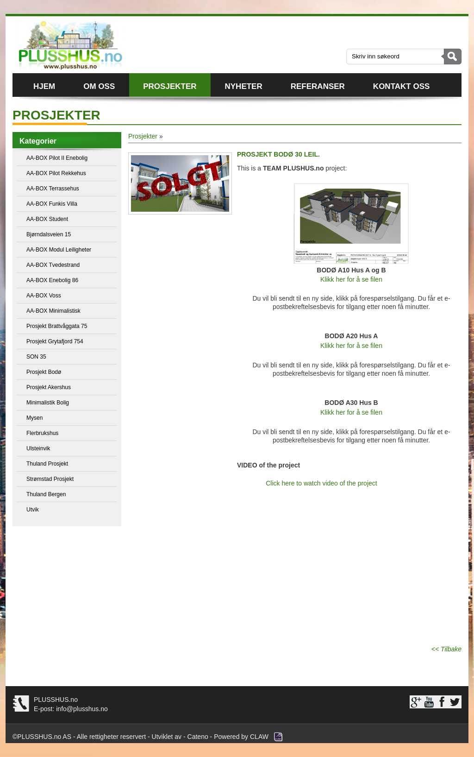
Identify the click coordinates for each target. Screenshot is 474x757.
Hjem (44, 86)
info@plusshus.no (80, 709)
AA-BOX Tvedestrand (53, 265)
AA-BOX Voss (43, 295)
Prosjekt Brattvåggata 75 (56, 326)
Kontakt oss (401, 86)
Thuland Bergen (46, 494)
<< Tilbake (446, 649)
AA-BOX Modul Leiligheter (58, 249)
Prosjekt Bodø (43, 372)
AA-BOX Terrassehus (52, 188)
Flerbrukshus (42, 433)
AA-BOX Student (47, 219)
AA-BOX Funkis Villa (51, 204)
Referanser (318, 86)
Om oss (99, 86)
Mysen (34, 418)
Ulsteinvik (38, 448)
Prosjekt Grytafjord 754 (54, 341)
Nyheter (243, 86)
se (365, 279)
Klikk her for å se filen (351, 345)
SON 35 (36, 356)
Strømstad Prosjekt (50, 479)
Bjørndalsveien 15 (48, 234)
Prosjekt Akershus (48, 387)
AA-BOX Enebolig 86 (52, 280)
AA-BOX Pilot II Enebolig (56, 158)
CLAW (259, 736)
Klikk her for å (341, 279)
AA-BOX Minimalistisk (53, 311)
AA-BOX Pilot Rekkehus (56, 173)
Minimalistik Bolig (47, 402)
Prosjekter (169, 86)
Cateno (197, 736)
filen (376, 279)
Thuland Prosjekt (47, 464)
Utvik (32, 509)
